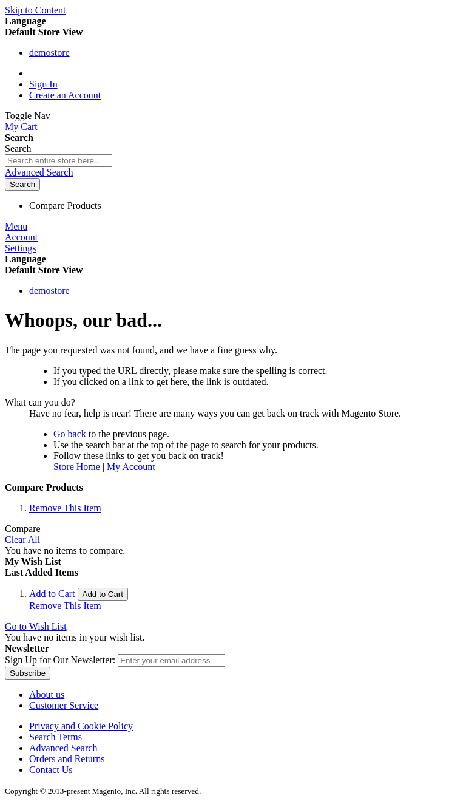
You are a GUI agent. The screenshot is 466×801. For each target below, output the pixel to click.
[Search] (22, 184)
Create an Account (65, 95)
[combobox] (58, 160)
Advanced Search (39, 172)
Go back (69, 434)
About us (46, 694)
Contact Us (51, 770)
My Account (131, 467)
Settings (20, 248)
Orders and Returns (66, 759)
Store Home (76, 467)
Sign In (43, 84)
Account (21, 237)
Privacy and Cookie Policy (81, 726)
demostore (49, 52)
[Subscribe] (27, 673)
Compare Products (65, 205)
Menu (16, 226)
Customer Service (63, 705)
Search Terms (55, 737)
